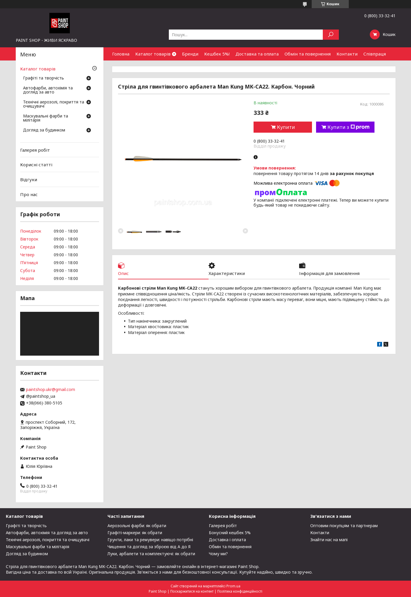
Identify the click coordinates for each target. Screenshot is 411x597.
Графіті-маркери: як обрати (134, 532)
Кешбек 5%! (217, 54)
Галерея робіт (35, 150)
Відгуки (28, 179)
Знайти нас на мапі (329, 539)
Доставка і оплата (227, 539)
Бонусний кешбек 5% (230, 532)
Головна (120, 54)
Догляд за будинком (44, 130)
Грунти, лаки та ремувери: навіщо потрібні (150, 539)
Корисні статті (36, 164)
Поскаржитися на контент (192, 591)
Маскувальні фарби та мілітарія (45, 118)
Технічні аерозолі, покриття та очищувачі (53, 104)
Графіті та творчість (43, 78)
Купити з (348, 127)
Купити (286, 127)
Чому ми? (218, 553)
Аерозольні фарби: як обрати (136, 525)
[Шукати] (331, 35)
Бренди (190, 54)
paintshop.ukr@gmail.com (50, 389)
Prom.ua (233, 586)
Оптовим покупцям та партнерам (344, 525)
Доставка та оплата (257, 54)
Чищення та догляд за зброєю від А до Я (148, 546)
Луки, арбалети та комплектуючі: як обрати (151, 553)
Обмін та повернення (308, 54)
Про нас (29, 194)
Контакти (347, 54)
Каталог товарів (153, 54)
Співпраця (374, 54)
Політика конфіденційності (239, 591)
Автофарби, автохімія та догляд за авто (48, 90)
